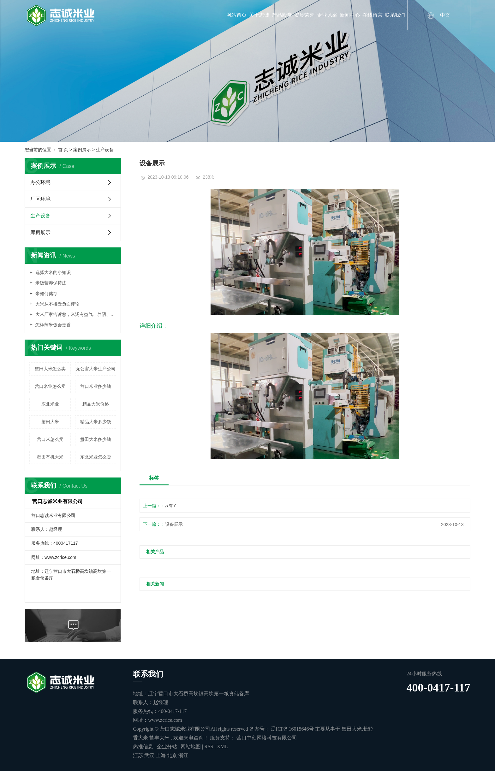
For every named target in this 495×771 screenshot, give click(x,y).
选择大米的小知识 (52, 272)
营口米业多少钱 (95, 386)
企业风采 (327, 15)
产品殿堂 (282, 15)
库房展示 (40, 232)
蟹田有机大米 (50, 457)
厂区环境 (40, 199)
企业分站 (167, 746)
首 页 (63, 149)
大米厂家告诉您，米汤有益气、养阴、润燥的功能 (75, 314)
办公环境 (40, 182)
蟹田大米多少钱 (95, 439)
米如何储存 (45, 293)
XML (222, 746)
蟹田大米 (50, 421)
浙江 (183, 755)
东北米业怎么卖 (95, 457)
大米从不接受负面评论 (57, 303)
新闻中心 (350, 15)
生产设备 (105, 149)
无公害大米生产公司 (96, 368)
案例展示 (82, 149)
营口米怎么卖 (50, 439)
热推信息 (143, 746)
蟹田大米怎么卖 (50, 368)
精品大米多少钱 (95, 421)
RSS (208, 746)
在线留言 (372, 15)
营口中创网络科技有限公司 (266, 737)
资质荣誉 (304, 15)
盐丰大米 (159, 737)
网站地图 (191, 746)
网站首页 (236, 15)
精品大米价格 (95, 403)
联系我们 (395, 15)
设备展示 (174, 524)
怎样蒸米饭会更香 (52, 324)
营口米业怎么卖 (50, 386)
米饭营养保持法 (50, 282)
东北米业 (50, 403)
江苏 (138, 755)
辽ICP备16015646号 (292, 729)
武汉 (150, 755)
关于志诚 (259, 15)
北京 (172, 755)
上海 (161, 755)
